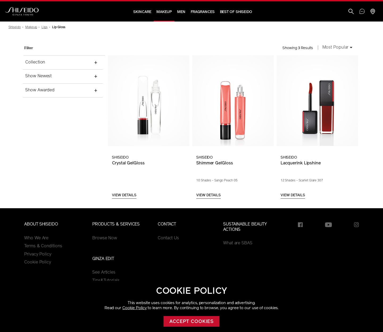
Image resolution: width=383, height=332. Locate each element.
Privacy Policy (37, 254)
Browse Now (104, 238)
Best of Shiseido (236, 12)
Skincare (142, 12)
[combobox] (336, 48)
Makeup (164, 12)
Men (181, 12)
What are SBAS (237, 243)
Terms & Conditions (43, 246)
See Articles (103, 272)
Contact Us (168, 238)
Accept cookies (191, 321)
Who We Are (36, 238)
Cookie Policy (134, 308)
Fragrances (203, 12)
